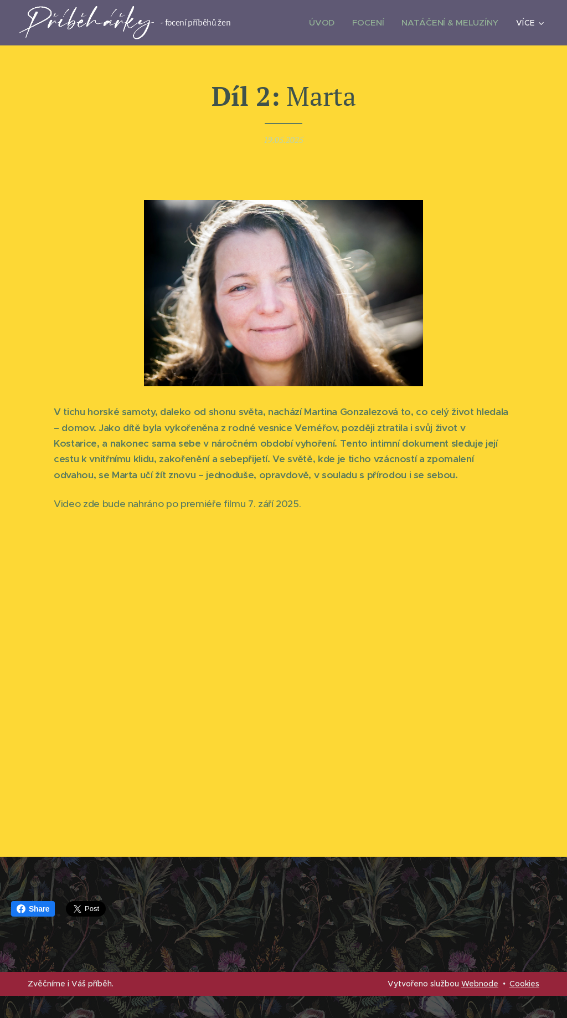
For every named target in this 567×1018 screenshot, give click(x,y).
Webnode (479, 984)
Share (33, 908)
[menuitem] (329, 23)
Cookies (524, 984)
